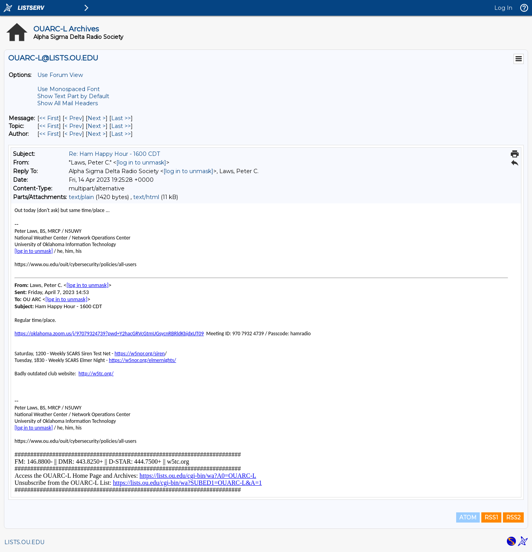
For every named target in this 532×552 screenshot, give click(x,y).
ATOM (468, 517)
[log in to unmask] (141, 162)
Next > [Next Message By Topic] (97, 126)
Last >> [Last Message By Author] (121, 133)
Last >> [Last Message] (121, 118)
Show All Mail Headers (67, 103)
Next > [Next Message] (97, 118)
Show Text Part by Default (73, 96)
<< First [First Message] (49, 118)
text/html (146, 197)
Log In (503, 7)
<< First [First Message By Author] (49, 133)
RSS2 (513, 517)
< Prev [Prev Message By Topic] (73, 126)
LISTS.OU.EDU (24, 542)
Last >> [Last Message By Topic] (121, 126)
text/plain (81, 197)
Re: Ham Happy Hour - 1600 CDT (114, 153)
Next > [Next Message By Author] (97, 133)
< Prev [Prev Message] (73, 118)
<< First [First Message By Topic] (49, 126)
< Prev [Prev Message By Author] (73, 133)
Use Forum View (60, 75)
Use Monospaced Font (68, 89)
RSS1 (491, 517)
